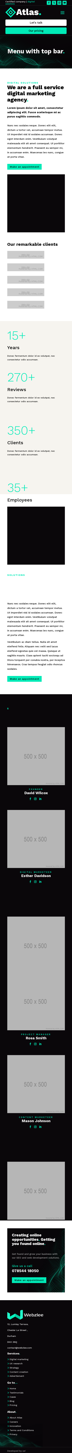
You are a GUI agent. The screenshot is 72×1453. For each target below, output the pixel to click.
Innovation (15, 1426)
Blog (12, 1401)
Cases (13, 1397)
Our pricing (36, 30)
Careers (14, 1422)
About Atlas (16, 1417)
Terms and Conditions (22, 1430)
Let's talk (36, 22)
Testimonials (16, 1392)
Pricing (13, 1405)
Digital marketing (19, 1359)
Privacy (13, 1434)
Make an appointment (24, 166)
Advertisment (17, 1376)
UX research (16, 1363)
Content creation (19, 1372)
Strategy (14, 1367)
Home (13, 1388)
